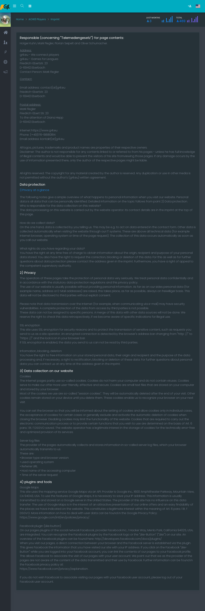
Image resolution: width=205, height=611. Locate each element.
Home (20, 19)
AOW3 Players (37, 19)
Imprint (55, 19)
